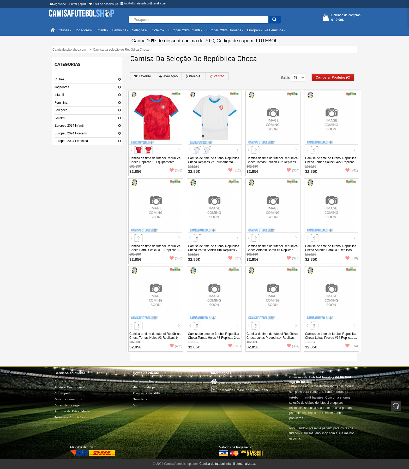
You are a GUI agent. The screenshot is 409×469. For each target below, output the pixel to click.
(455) (176, 346)
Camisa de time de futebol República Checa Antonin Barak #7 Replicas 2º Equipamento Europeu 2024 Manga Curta (330, 252)
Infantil (59, 95)
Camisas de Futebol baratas (311, 377)
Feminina (61, 102)
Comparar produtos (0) (333, 77)
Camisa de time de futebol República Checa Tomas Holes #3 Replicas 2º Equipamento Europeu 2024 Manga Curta (213, 339)
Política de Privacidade (72, 411)
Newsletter (141, 399)
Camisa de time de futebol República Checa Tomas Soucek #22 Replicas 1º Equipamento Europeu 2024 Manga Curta (272, 164)
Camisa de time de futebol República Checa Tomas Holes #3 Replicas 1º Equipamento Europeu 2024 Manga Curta (155, 339)
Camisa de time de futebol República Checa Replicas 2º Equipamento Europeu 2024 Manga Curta (213, 162)
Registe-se (58, 3)
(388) (176, 170)
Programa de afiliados (149, 393)
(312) (234, 170)
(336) (176, 258)
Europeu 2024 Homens (71, 133)
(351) (234, 346)
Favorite (142, 76)
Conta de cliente (145, 381)
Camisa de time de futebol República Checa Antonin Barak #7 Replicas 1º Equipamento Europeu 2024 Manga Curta (272, 252)
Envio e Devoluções (70, 387)
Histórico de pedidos (148, 387)
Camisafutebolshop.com (232, 381)
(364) (293, 170)
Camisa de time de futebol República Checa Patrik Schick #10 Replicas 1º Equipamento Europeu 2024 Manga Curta (155, 252)
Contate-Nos (64, 381)
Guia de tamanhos (68, 399)
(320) (351, 258)
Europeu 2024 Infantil (69, 125)
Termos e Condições (70, 417)
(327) (234, 258)
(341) (351, 170)
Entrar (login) (77, 3)
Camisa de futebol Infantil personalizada (227, 464)
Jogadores (62, 87)
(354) (293, 346)
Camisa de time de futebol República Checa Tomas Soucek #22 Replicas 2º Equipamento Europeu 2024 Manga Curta (330, 164)
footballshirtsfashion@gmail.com (143, 3)
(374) (351, 346)
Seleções (61, 110)
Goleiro (60, 118)
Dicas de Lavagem (68, 405)
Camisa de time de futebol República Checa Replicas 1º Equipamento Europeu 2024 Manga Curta (155, 162)
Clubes (59, 79)
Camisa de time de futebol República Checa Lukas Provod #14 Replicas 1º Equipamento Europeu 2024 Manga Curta (272, 339)
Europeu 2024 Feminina (71, 141)
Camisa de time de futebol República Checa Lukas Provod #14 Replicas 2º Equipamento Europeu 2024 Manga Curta (331, 339)
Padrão (217, 76)
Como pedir (63, 393)
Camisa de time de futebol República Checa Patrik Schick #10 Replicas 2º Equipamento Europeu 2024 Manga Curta (213, 252)
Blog (136, 405)
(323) (293, 258)
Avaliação (168, 76)
